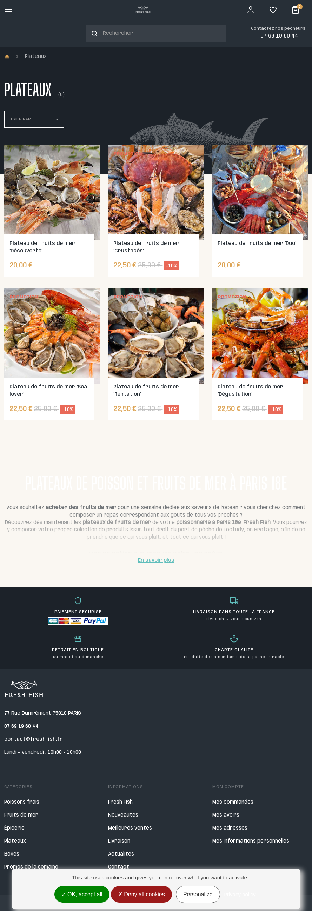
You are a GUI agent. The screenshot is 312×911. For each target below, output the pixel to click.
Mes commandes (232, 802)
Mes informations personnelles (250, 841)
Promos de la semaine (31, 867)
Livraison (119, 841)
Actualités (121, 854)
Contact (118, 867)
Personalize (198, 894)
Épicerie (14, 828)
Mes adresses (229, 828)
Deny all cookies (141, 894)
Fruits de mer (21, 815)
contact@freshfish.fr (33, 739)
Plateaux (15, 841)
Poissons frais (21, 802)
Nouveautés (123, 815)
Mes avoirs (225, 815)
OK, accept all (81, 894)
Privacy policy (240, 894)
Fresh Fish (120, 802)
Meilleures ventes (130, 828)
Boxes (11, 854)
